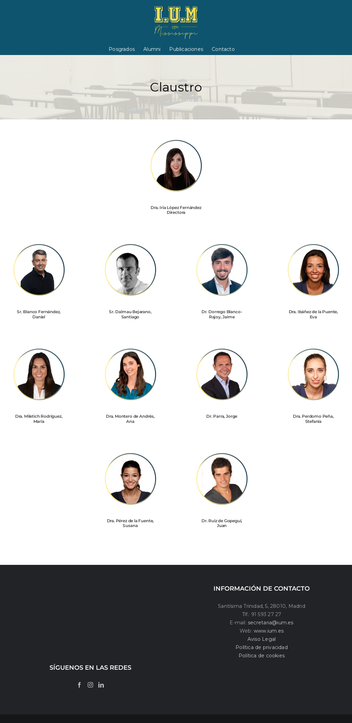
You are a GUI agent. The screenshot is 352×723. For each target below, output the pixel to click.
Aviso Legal (262, 639)
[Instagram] (90, 685)
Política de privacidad (261, 647)
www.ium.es (269, 631)
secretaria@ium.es (270, 623)
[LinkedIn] (101, 685)
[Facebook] (79, 685)
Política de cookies (262, 656)
